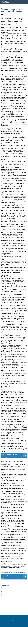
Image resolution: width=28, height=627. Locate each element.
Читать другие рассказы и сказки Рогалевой (14, 572)
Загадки (2, 602)
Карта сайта (14, 620)
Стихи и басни (4, 604)
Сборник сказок (4, 587)
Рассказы (3, 600)
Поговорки (3, 610)
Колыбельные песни (5, 612)
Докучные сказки (5, 593)
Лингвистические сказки (6, 595)
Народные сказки (5, 591)
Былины (3, 606)
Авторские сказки (5, 589)
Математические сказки (6, 598)
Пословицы (3, 608)
